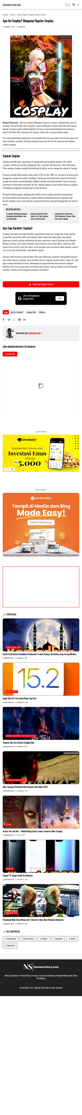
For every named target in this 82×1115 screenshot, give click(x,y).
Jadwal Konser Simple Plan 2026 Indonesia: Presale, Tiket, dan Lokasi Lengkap (65, 216)
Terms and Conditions (47, 975)
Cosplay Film (30, 312)
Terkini (8, 824)
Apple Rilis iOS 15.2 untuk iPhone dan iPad (19, 698)
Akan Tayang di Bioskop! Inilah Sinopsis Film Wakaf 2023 (25, 786)
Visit (59, 298)
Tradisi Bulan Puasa (13, 647)
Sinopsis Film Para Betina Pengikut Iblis (21, 735)
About (7, 975)
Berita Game (11, 938)
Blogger (44, 938)
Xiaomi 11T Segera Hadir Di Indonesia (18, 875)
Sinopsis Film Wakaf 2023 (15, 780)
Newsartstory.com (12, 5)
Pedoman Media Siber (64, 975)
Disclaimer (14, 975)
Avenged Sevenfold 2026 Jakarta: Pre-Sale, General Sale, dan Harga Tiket (39, 216)
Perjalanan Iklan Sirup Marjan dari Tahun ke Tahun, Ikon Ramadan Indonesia (33, 919)
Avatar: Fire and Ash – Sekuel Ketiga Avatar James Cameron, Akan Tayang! (32, 830)
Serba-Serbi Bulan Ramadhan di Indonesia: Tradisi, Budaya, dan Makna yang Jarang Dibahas (39, 653)
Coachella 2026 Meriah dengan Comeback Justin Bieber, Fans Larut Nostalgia (16, 216)
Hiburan (12, 14)
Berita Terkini (28, 938)
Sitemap (34, 975)
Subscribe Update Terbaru (41, 284)
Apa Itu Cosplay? (17, 312)
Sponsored (11, 945)
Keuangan (59, 938)
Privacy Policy (25, 975)
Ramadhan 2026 (11, 913)
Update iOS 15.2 (11, 691)
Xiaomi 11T (10, 868)
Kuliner (73, 938)
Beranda (5, 14)
